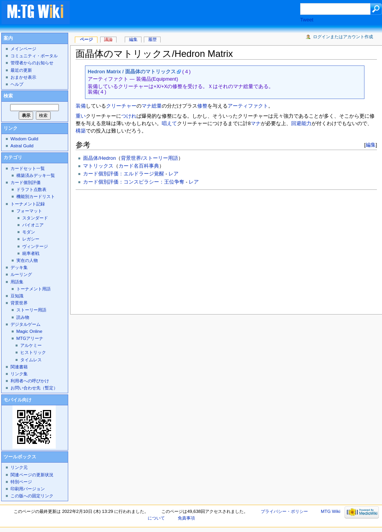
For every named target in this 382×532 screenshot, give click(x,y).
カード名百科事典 (138, 166)
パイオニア (33, 225)
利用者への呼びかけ (30, 380)
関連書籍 (19, 366)
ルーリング (21, 274)
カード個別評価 (26, 182)
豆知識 (17, 295)
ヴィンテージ (35, 246)
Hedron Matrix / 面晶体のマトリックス (132, 71)
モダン (28, 232)
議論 (108, 39)
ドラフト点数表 (31, 189)
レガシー (30, 239)
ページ (86, 39)
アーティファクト (248, 106)
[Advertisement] (158, 249)
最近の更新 (21, 70)
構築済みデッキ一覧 (35, 175)
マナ (256, 123)
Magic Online (29, 331)
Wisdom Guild (24, 138)
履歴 (152, 39)
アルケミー (31, 345)
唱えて (169, 123)
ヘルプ (17, 84)
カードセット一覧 (28, 168)
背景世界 (19, 302)
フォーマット (29, 211)
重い (81, 116)
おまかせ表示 (23, 77)
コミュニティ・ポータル (34, 55)
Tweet (306, 20)
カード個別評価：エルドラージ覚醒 (123, 174)
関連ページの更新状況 (32, 474)
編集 (371, 145)
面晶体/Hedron (99, 158)
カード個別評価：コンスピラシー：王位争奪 (133, 182)
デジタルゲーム (26, 324)
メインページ (23, 48)
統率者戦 (30, 253)
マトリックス (98, 166)
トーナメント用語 (33, 288)
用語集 (17, 281)
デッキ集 (19, 267)
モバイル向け (18, 400)
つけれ (128, 116)
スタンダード (35, 218)
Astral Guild (22, 145)
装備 (81, 106)
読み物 (22, 317)
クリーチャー (121, 106)
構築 (81, 131)
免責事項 (186, 518)
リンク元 (19, 467)
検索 (8, 96)
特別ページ (21, 481)
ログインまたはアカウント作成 (343, 36)
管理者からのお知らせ (32, 62)
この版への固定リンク (32, 495)
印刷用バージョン (28, 488)
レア (173, 174)
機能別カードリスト (35, 196)
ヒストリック (33, 352)
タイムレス (31, 359)
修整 (202, 106)
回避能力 (301, 123)
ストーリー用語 (31, 310)
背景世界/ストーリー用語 (149, 158)
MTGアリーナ (29, 338)
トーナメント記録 (28, 203)
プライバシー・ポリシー (284, 511)
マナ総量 (151, 106)
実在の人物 (27, 260)
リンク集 (19, 373)
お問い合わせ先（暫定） (34, 387)
